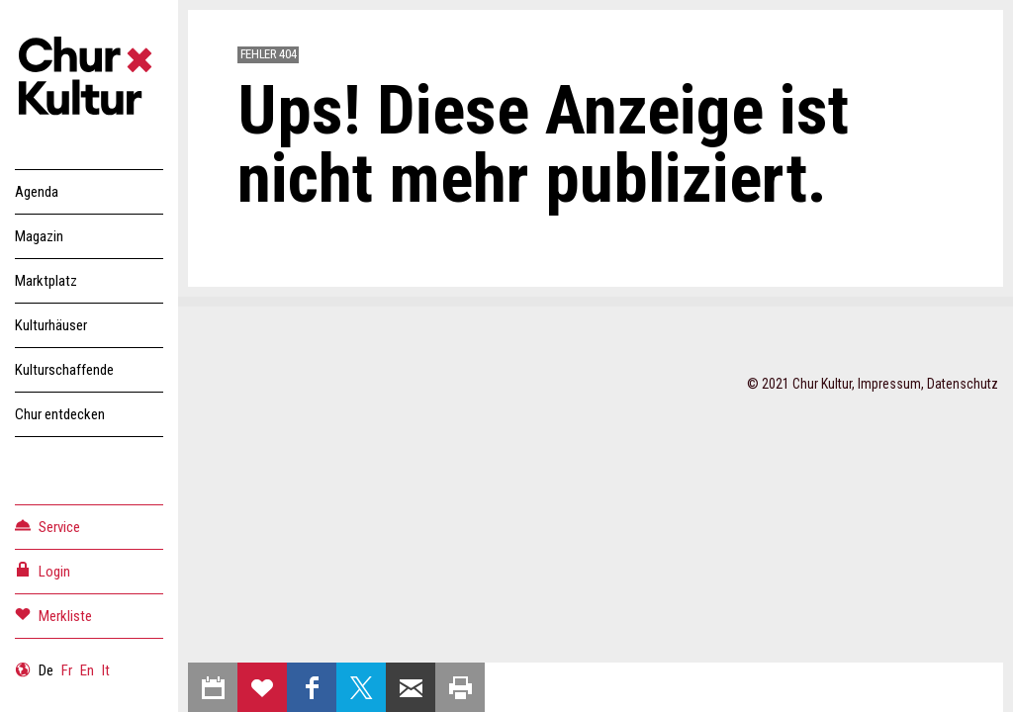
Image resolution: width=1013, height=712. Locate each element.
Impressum (889, 384)
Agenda (36, 192)
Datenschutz (962, 384)
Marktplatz (46, 281)
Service (47, 525)
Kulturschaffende (64, 370)
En (87, 670)
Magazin (39, 236)
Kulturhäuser (51, 325)
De (46, 670)
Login (42, 570)
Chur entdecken (60, 414)
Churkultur (89, 79)
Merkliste (53, 614)
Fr (66, 670)
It (106, 670)
